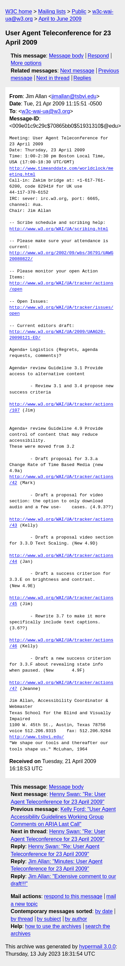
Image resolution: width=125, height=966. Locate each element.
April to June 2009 (59, 19)
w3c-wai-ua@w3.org (46, 111)
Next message (77, 71)
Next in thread (53, 78)
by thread (22, 919)
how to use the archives (53, 926)
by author (76, 919)
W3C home (18, 11)
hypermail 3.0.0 (97, 946)
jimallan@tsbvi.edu (74, 96)
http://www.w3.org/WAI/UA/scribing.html (58, 229)
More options (26, 63)
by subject (49, 919)
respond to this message (73, 896)
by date (103, 911)
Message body (66, 56)
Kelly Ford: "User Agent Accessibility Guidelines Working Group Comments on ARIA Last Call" (63, 816)
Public (79, 11)
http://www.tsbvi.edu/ (36, 737)
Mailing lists (52, 11)
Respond (98, 56)
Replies (82, 78)
